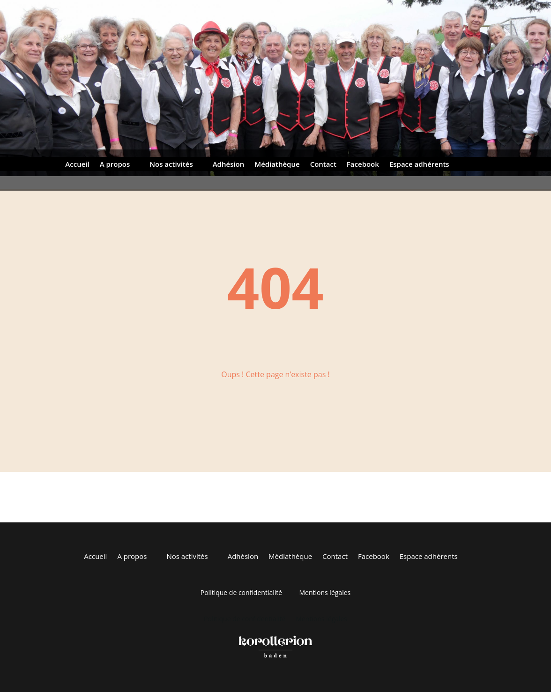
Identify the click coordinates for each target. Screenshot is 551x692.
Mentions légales (324, 592)
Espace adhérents (419, 165)
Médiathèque (276, 165)
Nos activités (171, 165)
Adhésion (229, 165)
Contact (323, 165)
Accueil (77, 165)
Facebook (363, 165)
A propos (115, 165)
